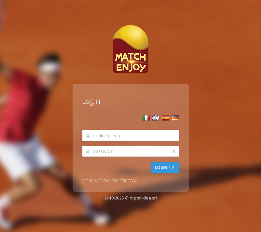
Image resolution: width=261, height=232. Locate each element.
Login (164, 167)
